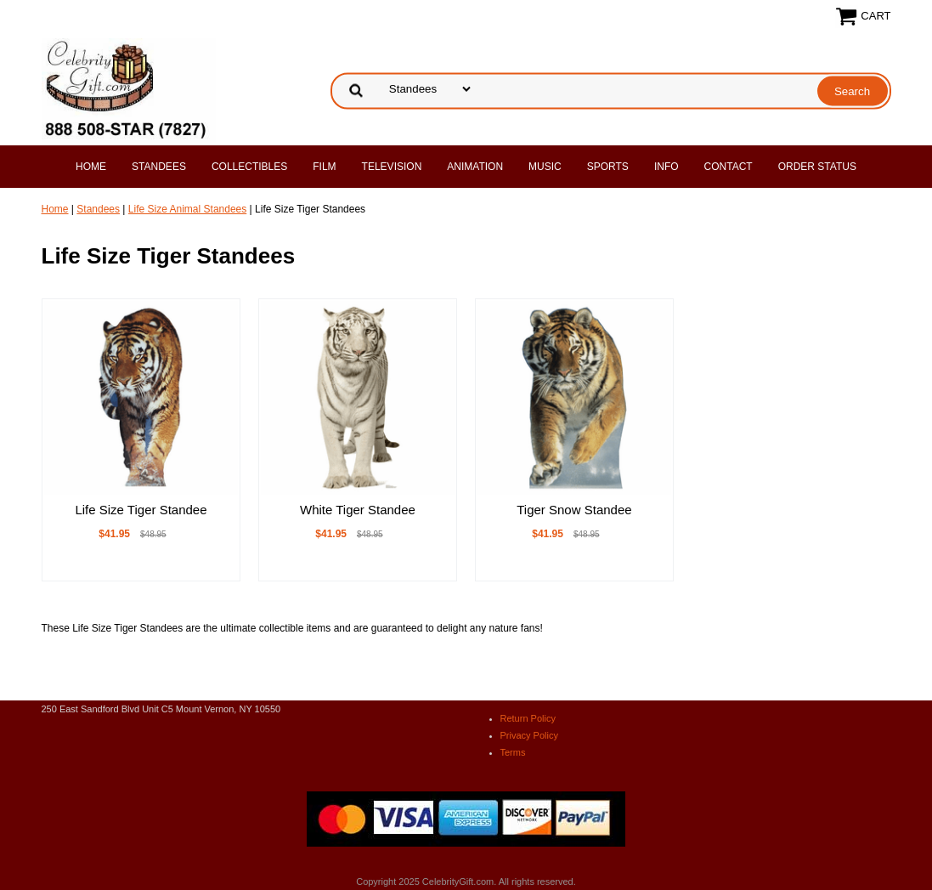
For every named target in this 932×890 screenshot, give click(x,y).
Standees (159, 167)
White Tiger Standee (357, 509)
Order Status (817, 167)
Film (324, 167)
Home (91, 167)
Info (666, 167)
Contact (728, 167)
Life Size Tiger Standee (140, 509)
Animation (475, 167)
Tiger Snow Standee (574, 509)
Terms (513, 752)
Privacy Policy (529, 735)
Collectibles (249, 167)
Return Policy (528, 718)
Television (392, 167)
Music (545, 167)
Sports (608, 167)
